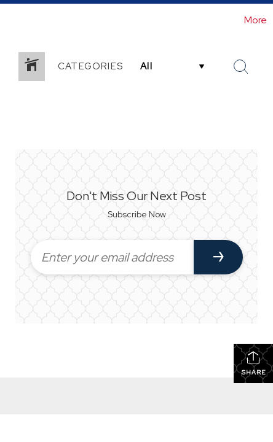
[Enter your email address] (112, 257)
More (255, 20)
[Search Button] (241, 66)
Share (254, 363)
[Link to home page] (11, 20)
